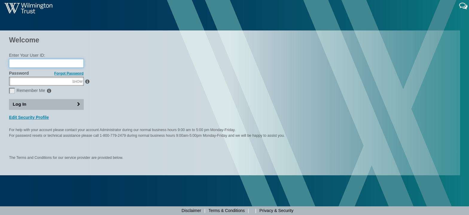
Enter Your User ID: (27, 83)
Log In (20, 132)
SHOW (77, 109)
